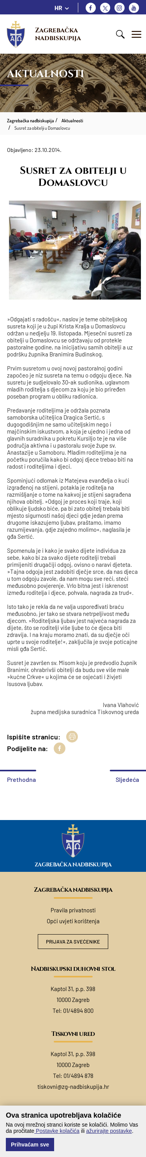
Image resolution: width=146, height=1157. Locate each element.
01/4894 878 (78, 1075)
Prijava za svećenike (73, 941)
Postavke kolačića (56, 1131)
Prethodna (21, 779)
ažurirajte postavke (109, 1131)
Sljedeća (127, 779)
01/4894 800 (78, 1010)
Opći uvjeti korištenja (73, 920)
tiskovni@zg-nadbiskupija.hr (73, 1086)
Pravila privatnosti (73, 910)
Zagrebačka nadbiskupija (58, 34)
